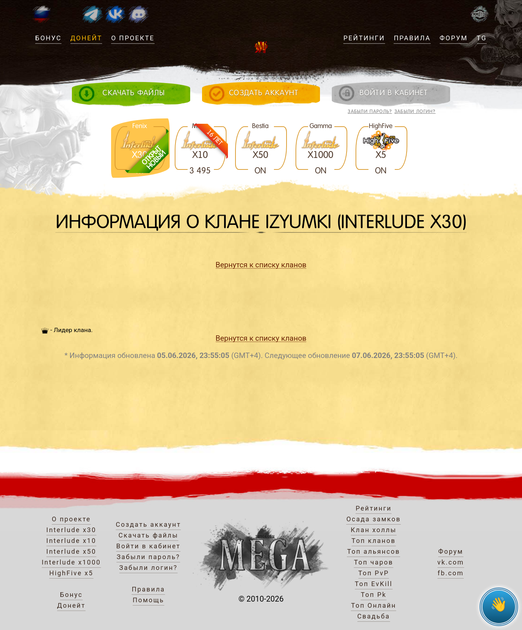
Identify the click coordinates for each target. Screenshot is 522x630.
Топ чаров (373, 562)
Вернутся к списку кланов (261, 264)
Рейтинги (364, 38)
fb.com (451, 573)
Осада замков (373, 519)
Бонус (48, 38)
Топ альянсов (373, 551)
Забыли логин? (415, 111)
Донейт (86, 38)
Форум (454, 38)
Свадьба (373, 616)
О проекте (133, 38)
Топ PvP (373, 573)
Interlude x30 (71, 530)
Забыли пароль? (370, 111)
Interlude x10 (71, 540)
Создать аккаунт (148, 524)
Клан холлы (374, 530)
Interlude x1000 (71, 562)
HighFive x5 (71, 573)
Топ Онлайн (373, 605)
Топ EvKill (374, 584)
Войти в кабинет (148, 546)
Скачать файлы (148, 535)
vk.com (451, 562)
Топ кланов (374, 540)
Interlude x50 (71, 551)
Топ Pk (373, 594)
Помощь (148, 600)
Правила (412, 38)
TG (482, 38)
